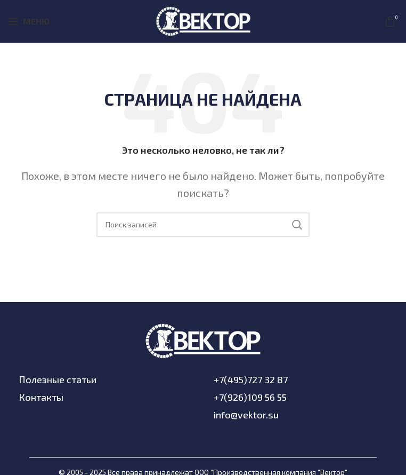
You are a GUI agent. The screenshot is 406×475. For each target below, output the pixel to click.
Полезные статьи (57, 379)
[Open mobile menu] (29, 21)
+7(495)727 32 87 (251, 379)
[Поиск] (203, 224)
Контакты (41, 397)
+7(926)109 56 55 (250, 397)
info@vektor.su (246, 415)
